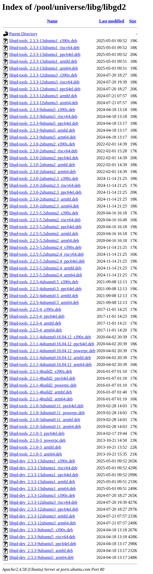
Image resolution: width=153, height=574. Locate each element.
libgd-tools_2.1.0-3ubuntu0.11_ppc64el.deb (46, 406)
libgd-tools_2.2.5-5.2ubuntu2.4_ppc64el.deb (47, 261)
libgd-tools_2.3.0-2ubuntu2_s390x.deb (42, 144)
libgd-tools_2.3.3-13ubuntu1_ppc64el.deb (44, 54)
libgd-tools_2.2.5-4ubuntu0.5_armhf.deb (43, 295)
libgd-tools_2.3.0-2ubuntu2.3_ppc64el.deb (45, 192)
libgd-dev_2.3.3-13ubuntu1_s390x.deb (42, 461)
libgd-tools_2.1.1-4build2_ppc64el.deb (42, 378)
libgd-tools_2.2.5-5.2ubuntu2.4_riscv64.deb (46, 254)
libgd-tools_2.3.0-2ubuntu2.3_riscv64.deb (44, 185)
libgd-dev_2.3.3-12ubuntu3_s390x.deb (42, 495)
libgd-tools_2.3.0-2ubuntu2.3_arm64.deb (44, 206)
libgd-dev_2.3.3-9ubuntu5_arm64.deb (41, 557)
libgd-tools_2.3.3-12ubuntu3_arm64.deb (43, 102)
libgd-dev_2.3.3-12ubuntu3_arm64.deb (42, 523)
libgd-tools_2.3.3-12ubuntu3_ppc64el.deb (44, 89)
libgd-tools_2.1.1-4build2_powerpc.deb (42, 385)
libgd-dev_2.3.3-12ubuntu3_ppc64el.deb (43, 509)
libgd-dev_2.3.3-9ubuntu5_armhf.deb (41, 550)
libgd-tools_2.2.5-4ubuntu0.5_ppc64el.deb (45, 288)
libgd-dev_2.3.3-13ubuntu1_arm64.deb (42, 488)
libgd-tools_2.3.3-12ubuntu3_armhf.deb (43, 96)
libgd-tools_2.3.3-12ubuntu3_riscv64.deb (44, 82)
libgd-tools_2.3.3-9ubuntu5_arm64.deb (42, 137)
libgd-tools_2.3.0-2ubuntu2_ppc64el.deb (43, 158)
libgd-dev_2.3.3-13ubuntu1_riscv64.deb (43, 468)
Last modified (111, 21)
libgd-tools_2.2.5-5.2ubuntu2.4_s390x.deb (45, 247)
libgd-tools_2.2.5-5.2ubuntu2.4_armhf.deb (45, 268)
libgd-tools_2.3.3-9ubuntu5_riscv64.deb (43, 116)
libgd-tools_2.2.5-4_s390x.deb (35, 309)
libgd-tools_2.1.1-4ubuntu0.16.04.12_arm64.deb (50, 364)
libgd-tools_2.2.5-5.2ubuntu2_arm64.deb (44, 240)
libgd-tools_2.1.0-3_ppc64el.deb (36, 433)
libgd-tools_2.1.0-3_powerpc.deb (37, 440)
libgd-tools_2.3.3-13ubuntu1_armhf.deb (43, 61)
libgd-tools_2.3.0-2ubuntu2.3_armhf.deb (43, 199)
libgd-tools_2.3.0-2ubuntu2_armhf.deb (42, 164)
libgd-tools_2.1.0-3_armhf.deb (35, 447)
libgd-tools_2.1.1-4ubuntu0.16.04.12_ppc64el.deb (51, 344)
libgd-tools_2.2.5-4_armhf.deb (35, 323)
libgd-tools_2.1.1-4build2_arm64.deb (41, 399)
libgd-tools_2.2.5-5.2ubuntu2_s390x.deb (43, 213)
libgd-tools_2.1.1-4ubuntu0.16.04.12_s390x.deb (50, 337)
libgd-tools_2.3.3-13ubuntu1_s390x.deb (43, 40)
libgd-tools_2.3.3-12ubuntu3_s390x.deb (43, 75)
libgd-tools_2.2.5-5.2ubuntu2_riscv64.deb (44, 220)
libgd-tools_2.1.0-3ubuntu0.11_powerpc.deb (47, 412)
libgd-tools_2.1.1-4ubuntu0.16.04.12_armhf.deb (50, 357)
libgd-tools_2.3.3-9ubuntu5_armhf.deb (42, 130)
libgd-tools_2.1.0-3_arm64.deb (35, 454)
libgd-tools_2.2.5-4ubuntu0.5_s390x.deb (43, 282)
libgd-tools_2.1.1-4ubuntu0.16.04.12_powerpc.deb (52, 350)
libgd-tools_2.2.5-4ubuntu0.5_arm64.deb (44, 302)
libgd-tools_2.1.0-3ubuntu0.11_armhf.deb (44, 419)
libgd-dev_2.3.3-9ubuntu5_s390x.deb (41, 530)
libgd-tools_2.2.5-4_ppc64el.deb (36, 316)
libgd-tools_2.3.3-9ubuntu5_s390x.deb (42, 109)
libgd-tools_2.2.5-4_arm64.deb (35, 330)
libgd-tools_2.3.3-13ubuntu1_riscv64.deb (44, 47)
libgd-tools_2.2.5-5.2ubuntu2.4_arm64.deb (45, 275)
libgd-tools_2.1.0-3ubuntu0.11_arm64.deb (45, 426)
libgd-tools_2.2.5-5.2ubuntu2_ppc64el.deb (45, 226)
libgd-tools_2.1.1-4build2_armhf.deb (40, 392)
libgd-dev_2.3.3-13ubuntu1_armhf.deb (42, 481)
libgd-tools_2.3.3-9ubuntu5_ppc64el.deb (43, 123)
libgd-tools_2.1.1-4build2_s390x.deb (40, 371)
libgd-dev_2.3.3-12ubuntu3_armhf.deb (42, 516)
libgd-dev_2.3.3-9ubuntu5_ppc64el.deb (42, 543)
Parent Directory (23, 34)
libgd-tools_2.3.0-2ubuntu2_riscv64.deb (43, 151)
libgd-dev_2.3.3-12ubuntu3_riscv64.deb (43, 502)
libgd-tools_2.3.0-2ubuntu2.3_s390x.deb (43, 178)
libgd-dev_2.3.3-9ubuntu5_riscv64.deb (42, 537)
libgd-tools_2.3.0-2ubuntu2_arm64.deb (42, 171)
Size (132, 21)
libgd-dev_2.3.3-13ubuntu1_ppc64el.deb (43, 475)
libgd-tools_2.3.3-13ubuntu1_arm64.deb (43, 68)
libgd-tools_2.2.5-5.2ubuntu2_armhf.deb (43, 233)
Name (52, 21)
